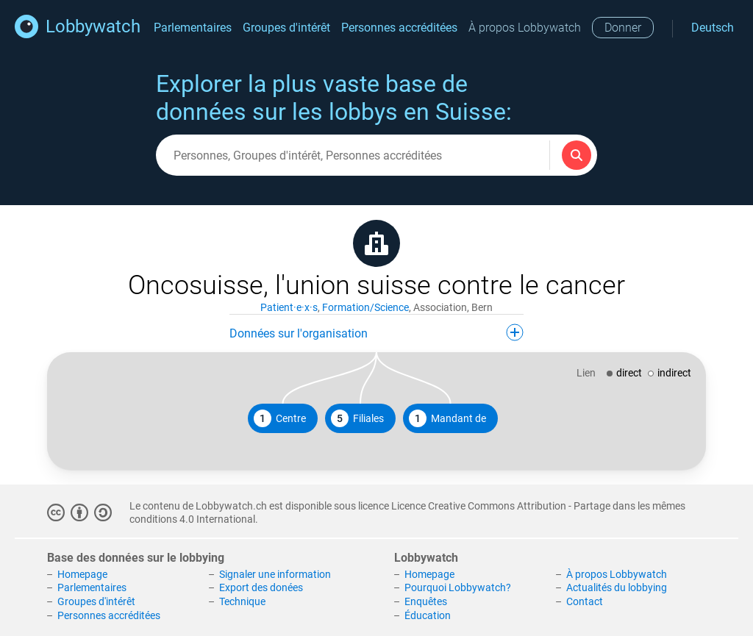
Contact (584, 601)
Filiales (357, 418)
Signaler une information (275, 574)
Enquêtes (425, 601)
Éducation (427, 615)
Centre (280, 418)
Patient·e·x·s (289, 307)
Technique (242, 601)
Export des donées (261, 587)
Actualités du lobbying (616, 587)
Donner (622, 28)
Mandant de (447, 418)
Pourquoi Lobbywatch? (457, 587)
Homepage (82, 574)
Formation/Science (365, 307)
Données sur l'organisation (376, 332)
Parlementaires (193, 28)
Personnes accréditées (399, 28)
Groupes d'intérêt (286, 28)
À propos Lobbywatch (524, 28)
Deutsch (712, 28)
